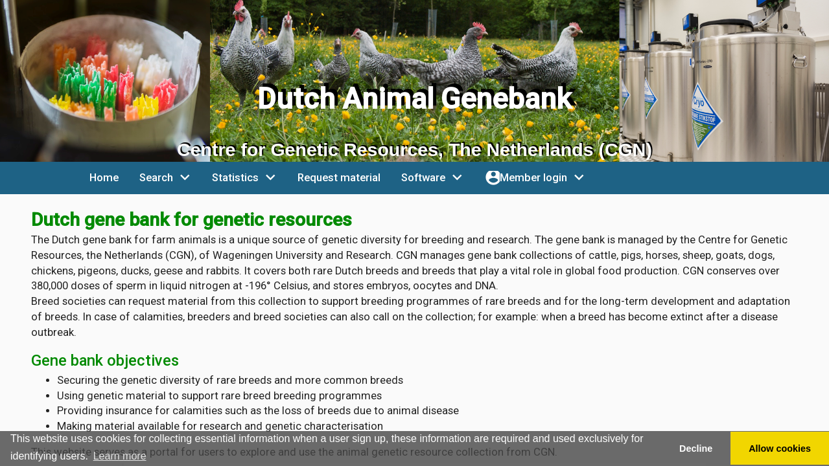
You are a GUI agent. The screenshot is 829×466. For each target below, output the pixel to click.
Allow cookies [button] (780, 448)
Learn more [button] (119, 455)
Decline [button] (695, 448)
